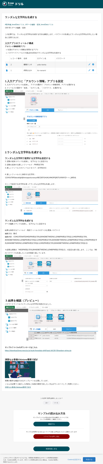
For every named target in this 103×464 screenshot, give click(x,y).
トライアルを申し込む (51, 436)
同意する (89, 459)
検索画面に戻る (51, 449)
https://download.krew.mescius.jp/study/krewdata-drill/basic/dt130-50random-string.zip (38, 350)
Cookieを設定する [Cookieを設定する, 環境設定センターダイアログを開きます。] (74, 459)
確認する (51, 424)
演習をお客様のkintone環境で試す (18, 387)
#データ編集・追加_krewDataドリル (39, 24)
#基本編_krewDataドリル (14, 24)
